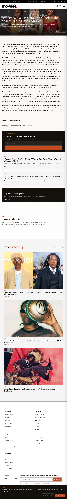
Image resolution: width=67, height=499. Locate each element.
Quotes (37, 429)
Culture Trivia (9, 440)
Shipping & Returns (40, 443)
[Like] (63, 31)
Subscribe (57, 479)
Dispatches (8, 423)
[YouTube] (16, 478)
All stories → (7, 199)
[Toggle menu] (63, 6)
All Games (8, 437)
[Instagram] (6, 478)
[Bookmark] (59, 31)
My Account (38, 448)
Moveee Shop (38, 437)
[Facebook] (13, 478)
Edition (7, 493)
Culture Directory (10, 446)
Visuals (37, 426)
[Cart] (57, 6)
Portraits (7, 420)
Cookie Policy (9, 462)
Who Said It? (8, 443)
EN (61, 1)
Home (4, 11)
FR (64, 1)
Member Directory (40, 417)
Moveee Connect (39, 414)
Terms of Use (8, 465)
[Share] (56, 31)
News (16, 11)
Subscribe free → (33, 148)
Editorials (10, 11)
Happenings (38, 420)
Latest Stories (9, 414)
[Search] (54, 6)
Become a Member (40, 446)
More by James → (8, 232)
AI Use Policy (8, 468)
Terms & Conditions (9, 490)
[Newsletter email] (36, 479)
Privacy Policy (9, 459)
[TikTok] (11, 478)
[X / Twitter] (8, 478)
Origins (37, 423)
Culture (7, 417)
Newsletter (8, 426)
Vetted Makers (39, 440)
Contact (7, 456)
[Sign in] (60, 6)
